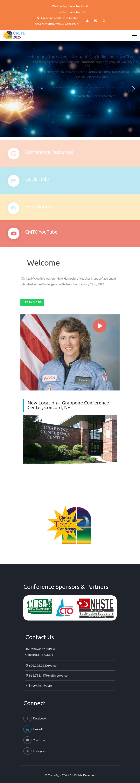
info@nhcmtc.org (40, 685)
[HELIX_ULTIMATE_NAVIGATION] (134, 35)
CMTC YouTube (41, 234)
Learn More (32, 302)
